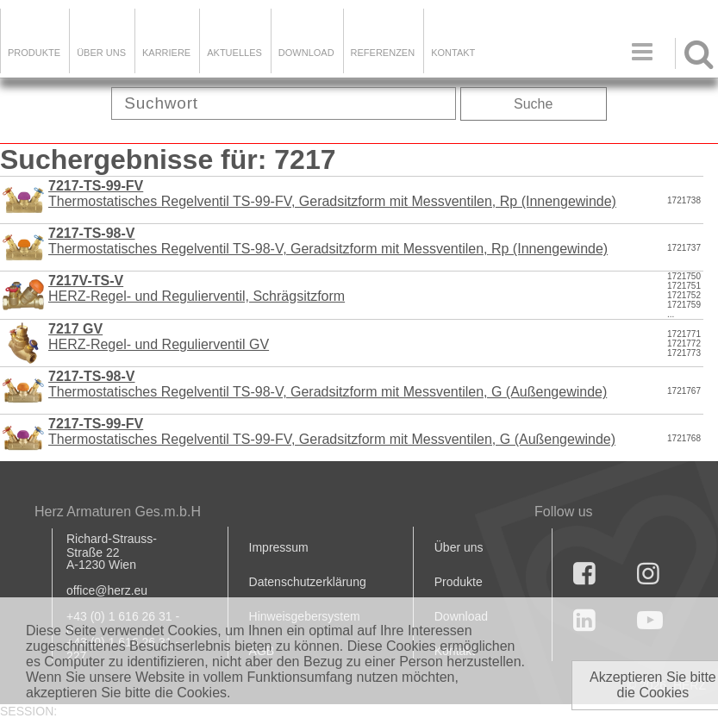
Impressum (279, 547)
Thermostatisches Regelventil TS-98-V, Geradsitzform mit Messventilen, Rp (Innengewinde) (328, 241)
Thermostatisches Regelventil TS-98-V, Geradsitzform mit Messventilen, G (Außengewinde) (327, 384)
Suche (533, 104)
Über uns (459, 547)
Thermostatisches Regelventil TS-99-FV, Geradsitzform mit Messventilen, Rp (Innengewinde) (332, 193)
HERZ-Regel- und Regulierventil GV (158, 337)
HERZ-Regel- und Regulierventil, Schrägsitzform (196, 288)
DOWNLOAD (306, 52)
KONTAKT (453, 52)
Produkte (34, 52)
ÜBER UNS (101, 52)
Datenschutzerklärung (307, 582)
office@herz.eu (106, 590)
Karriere (166, 52)
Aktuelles (234, 52)
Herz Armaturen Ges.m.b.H (117, 511)
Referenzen (383, 52)
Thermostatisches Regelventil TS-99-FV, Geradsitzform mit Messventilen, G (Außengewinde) (331, 431)
